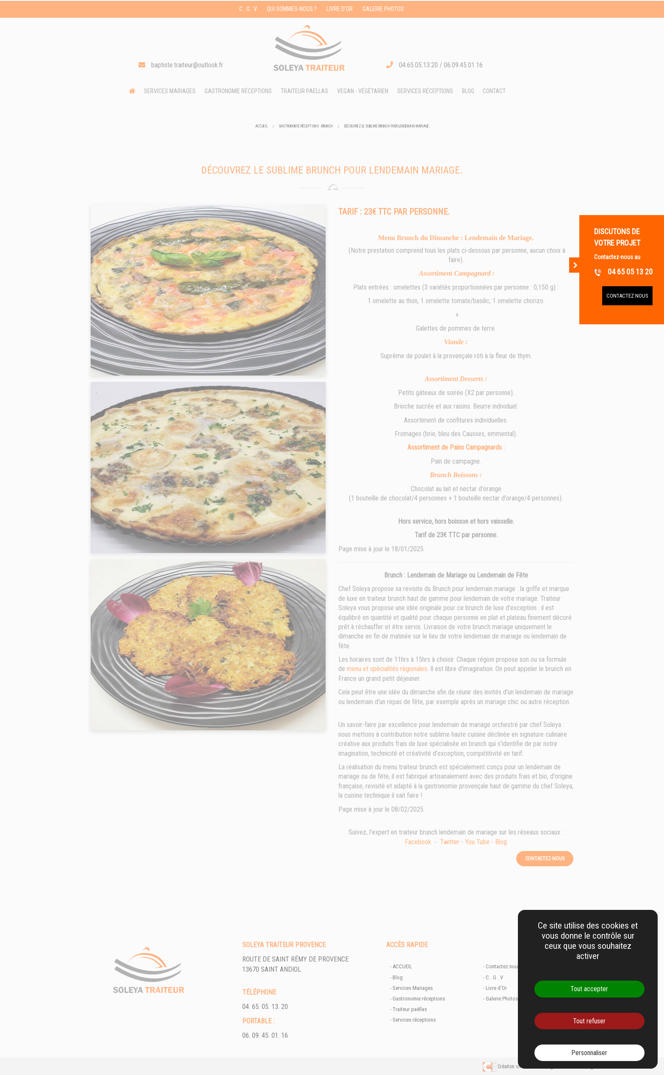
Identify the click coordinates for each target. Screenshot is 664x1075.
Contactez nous (627, 296)
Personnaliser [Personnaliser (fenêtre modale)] (589, 1053)
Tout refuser (589, 1021)
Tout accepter (589, 989)
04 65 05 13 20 (623, 271)
